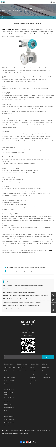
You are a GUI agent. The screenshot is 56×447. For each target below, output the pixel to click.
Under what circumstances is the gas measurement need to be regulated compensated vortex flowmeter (25, 295)
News (18, 17)
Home (14, 17)
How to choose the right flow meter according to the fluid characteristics (30, 267)
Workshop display (46, 377)
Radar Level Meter (8, 404)
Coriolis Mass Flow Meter (9, 397)
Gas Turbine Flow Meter (9, 370)
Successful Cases (34, 364)
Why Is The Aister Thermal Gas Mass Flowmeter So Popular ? (17, 298)
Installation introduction (22, 370)
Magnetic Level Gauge (9, 422)
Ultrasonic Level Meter (9, 416)
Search (48, 357)
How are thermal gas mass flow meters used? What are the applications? (19, 292)
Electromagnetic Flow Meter (8, 393)
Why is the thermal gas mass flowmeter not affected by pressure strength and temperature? (23, 285)
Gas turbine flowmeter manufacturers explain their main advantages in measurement (22, 302)
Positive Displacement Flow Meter (8, 412)
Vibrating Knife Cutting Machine (43, 430)
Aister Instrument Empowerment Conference (13, 308)
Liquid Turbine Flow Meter (10, 377)
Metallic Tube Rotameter (9, 419)
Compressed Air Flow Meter (8, 384)
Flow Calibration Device (9, 425)
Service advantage (20, 367)
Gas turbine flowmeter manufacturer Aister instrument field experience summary (21, 305)
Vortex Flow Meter (8, 373)
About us (44, 364)
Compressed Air (33, 370)
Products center (8, 364)
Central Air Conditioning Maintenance (10, 433)
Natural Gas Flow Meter (9, 380)
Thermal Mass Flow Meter (9, 367)
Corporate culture (46, 370)
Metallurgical (32, 377)
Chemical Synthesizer (23, 433)
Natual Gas (32, 367)
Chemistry (32, 373)
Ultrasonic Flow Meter (9, 407)
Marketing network (46, 373)
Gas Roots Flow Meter (9, 389)
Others (31, 383)
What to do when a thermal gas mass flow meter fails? (15, 288)
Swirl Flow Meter (8, 401)
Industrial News (23, 17)
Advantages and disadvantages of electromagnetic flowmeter (25, 271)
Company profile (45, 367)
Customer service (22, 364)
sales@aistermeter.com (28, 332)
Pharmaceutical (33, 380)
